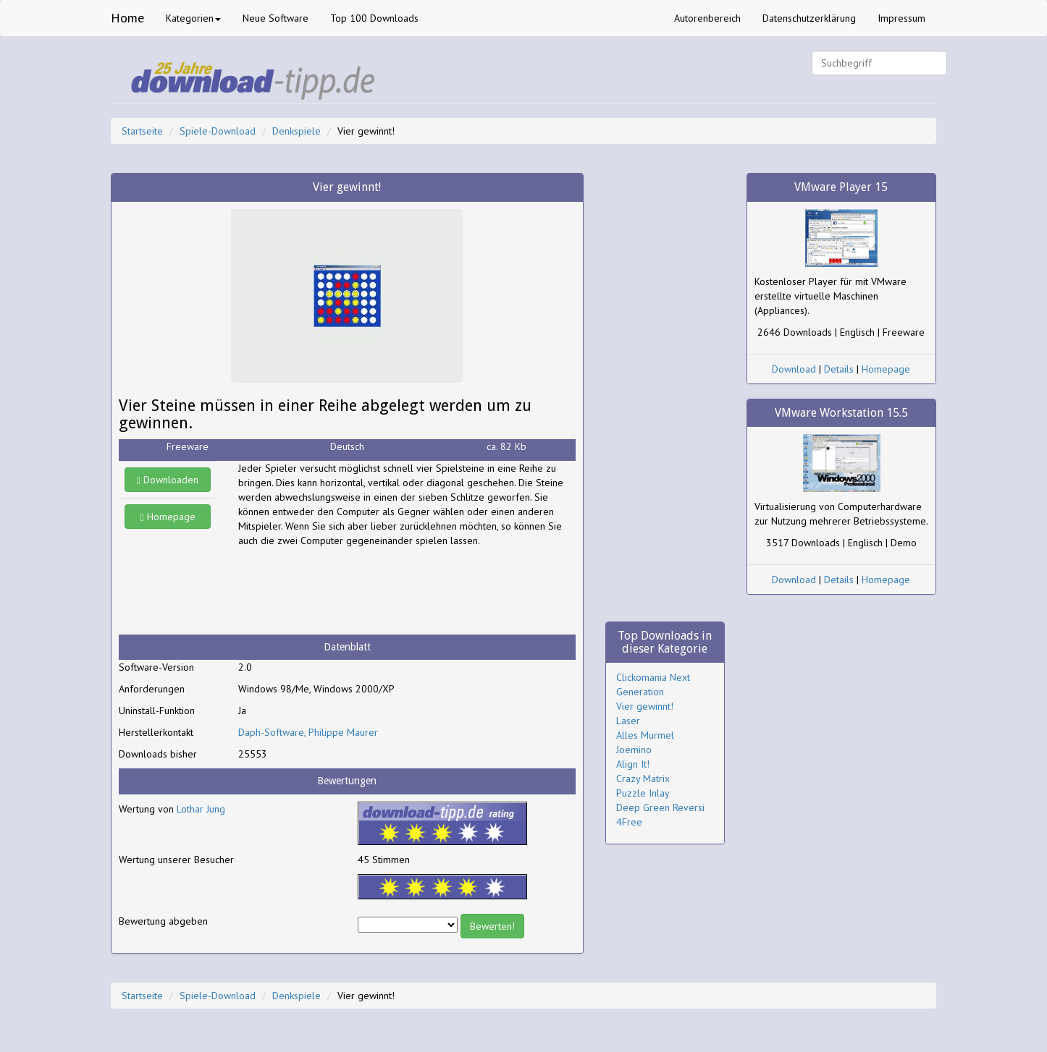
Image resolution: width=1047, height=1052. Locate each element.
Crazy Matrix (643, 778)
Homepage (167, 516)
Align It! (632, 764)
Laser (628, 720)
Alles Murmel (645, 735)
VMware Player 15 (841, 187)
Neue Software (275, 18)
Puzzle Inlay (643, 792)
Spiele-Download (218, 130)
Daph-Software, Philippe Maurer (308, 732)
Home (127, 17)
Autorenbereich (707, 18)
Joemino (634, 749)
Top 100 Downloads (374, 18)
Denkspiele (296, 130)
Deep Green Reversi (660, 807)
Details (839, 369)
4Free (629, 821)
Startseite (142, 130)
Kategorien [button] (193, 18)
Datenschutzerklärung (809, 18)
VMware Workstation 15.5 (841, 413)
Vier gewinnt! (644, 706)
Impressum (901, 18)
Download (794, 369)
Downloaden (167, 479)
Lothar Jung (201, 808)
